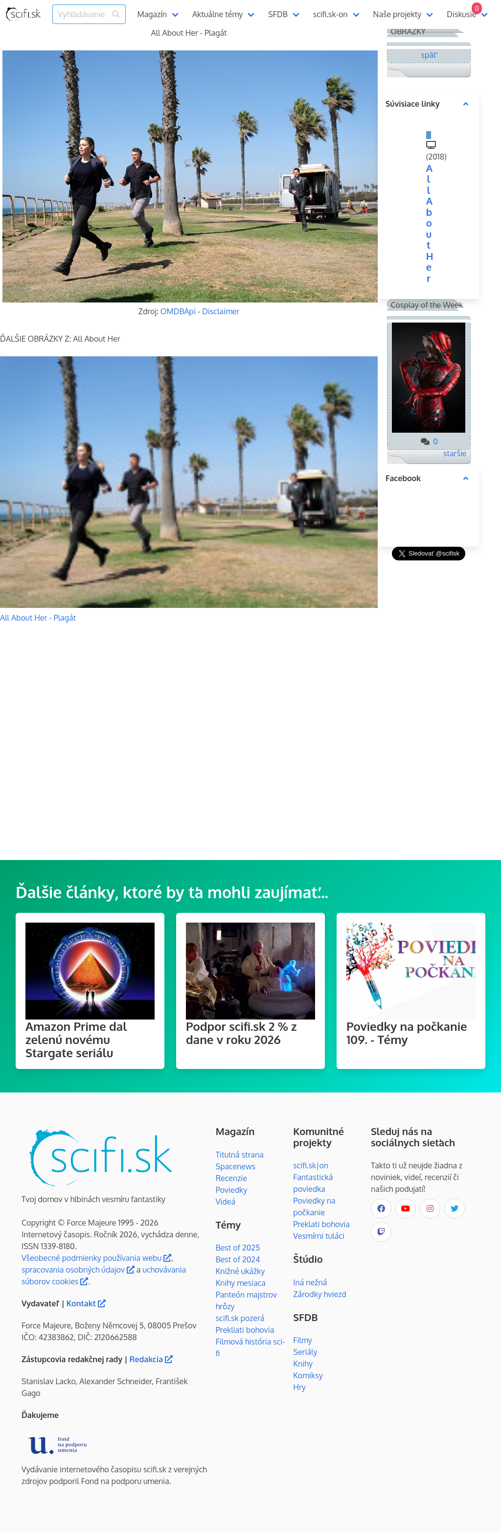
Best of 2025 (238, 1248)
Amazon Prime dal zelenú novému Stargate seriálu (76, 1039)
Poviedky (232, 1190)
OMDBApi (178, 311)
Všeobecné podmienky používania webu (96, 1258)
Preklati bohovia (321, 1224)
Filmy (302, 1340)
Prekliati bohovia (245, 1330)
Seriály (305, 1352)
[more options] (465, 104)
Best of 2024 (238, 1259)
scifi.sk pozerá (240, 1318)
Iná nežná (310, 1282)
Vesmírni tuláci (318, 1236)
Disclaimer (220, 311)
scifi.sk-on (330, 14)
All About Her (429, 223)
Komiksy (307, 1375)
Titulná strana (240, 1155)
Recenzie (231, 1178)
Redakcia (151, 1359)
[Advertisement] (428, 710)
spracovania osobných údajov (78, 1270)
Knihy (303, 1364)
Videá (225, 1202)
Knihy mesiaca (241, 1283)
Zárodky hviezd (319, 1294)
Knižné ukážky (240, 1271)
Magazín (152, 14)
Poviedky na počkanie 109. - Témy (406, 1033)
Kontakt (86, 1303)
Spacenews (236, 1166)
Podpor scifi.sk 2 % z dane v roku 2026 (241, 1033)
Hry (299, 1387)
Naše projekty (397, 14)
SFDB (278, 14)
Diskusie (464, 10)
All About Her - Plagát (38, 618)
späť (428, 55)
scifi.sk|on (310, 1165)
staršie (454, 453)
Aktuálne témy (217, 14)
